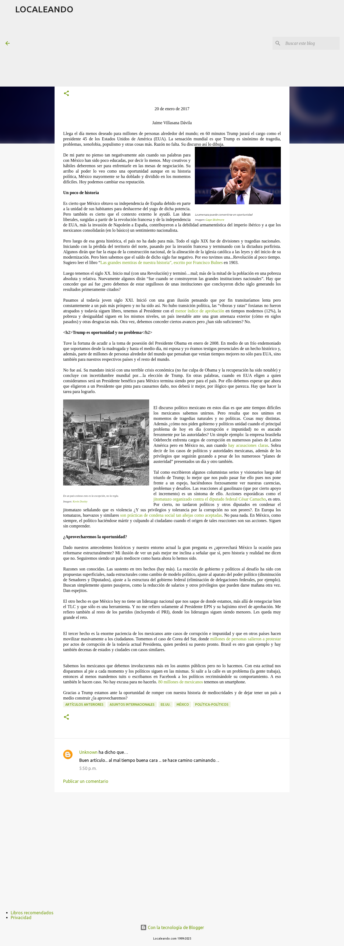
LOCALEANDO (44, 9)
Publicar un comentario (85, 781)
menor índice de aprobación (199, 311)
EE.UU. (165, 704)
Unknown (88, 752)
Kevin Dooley (80, 501)
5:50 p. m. (88, 768)
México (183, 704)
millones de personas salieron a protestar (245, 639)
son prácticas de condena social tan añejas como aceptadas (171, 515)
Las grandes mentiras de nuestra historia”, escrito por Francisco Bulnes (162, 262)
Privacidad (21, 917)
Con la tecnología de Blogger (172, 927)
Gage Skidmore (214, 219)
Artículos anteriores (84, 704)
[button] (66, 93)
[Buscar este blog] (311, 43)
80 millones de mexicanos (180, 682)
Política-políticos (211, 704)
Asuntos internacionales (132, 704)
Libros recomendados (32, 912)
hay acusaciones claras (248, 445)
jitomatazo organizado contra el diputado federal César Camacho (209, 499)
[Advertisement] (145, 52)
